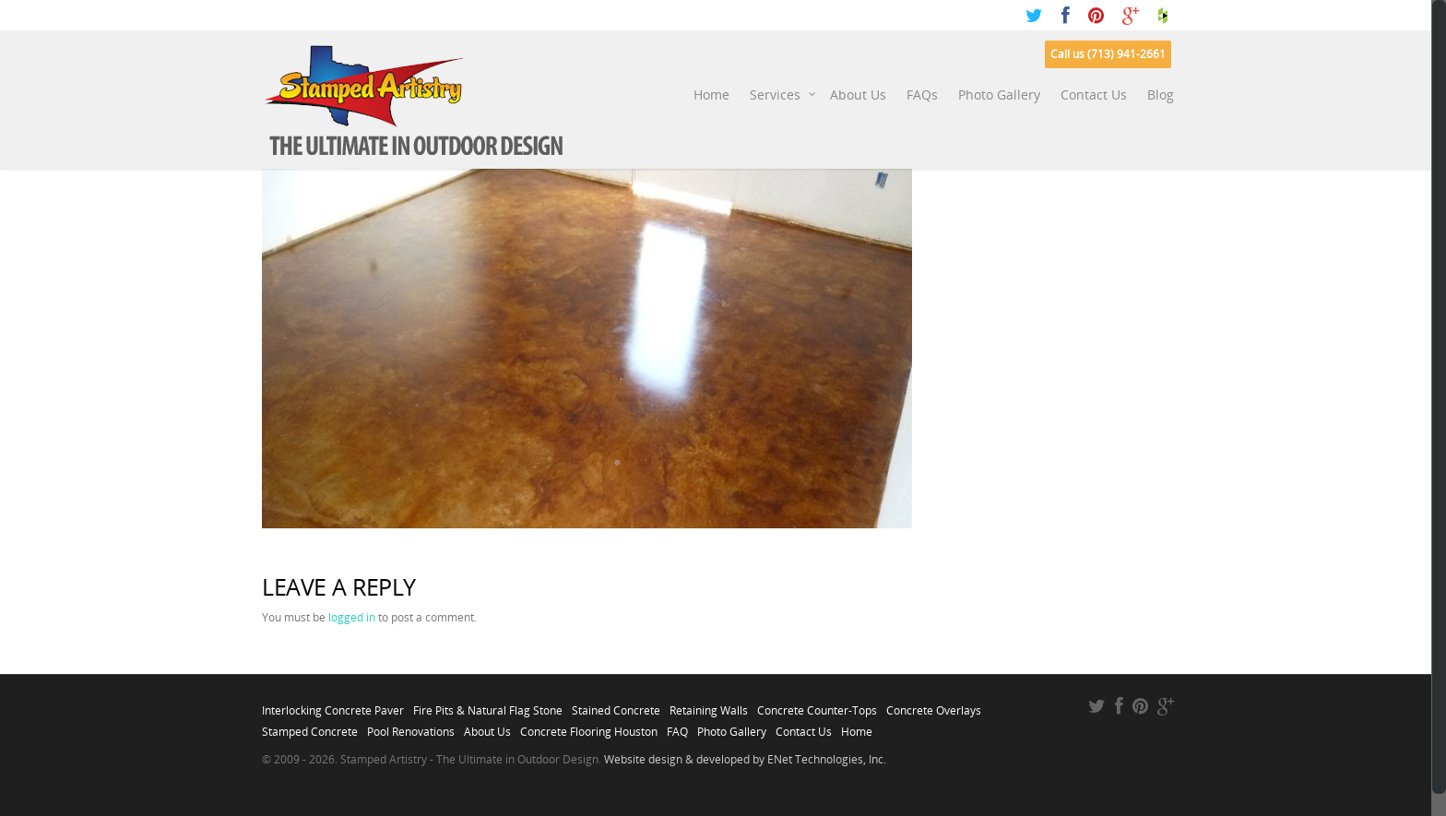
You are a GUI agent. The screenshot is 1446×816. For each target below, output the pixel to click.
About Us (858, 94)
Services (783, 95)
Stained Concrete (616, 705)
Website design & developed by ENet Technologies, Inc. (745, 759)
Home (711, 94)
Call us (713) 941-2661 (1108, 54)
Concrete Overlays (933, 705)
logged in (351, 617)
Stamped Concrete (310, 726)
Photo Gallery (999, 94)
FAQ (677, 726)
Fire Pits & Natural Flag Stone (488, 705)
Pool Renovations (411, 726)
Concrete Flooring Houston (589, 726)
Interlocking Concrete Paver (333, 705)
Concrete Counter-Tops (817, 705)
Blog (1160, 94)
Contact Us (1094, 94)
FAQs (922, 94)
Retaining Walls (709, 705)
